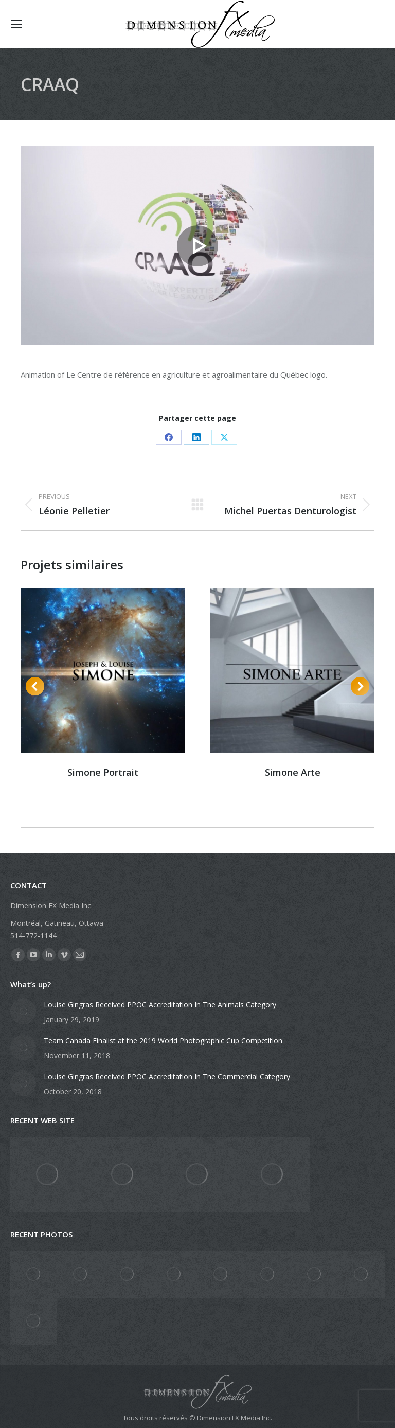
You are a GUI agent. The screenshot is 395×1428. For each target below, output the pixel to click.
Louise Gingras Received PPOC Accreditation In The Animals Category (160, 1004)
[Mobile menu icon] (16, 24)
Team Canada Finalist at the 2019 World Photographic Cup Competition (163, 1040)
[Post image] (23, 1011)
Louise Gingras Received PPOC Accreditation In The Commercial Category (167, 1076)
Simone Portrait (102, 772)
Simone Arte (292, 772)
